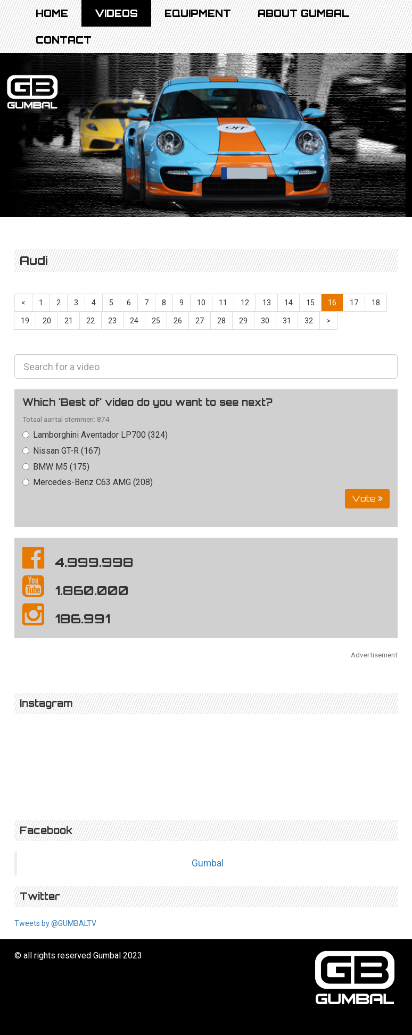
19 (25, 320)
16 (332, 302)
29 (243, 320)
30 (265, 320)
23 (112, 320)
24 (134, 320)
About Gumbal (304, 13)
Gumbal (208, 863)
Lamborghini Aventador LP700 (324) (95, 435)
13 (266, 302)
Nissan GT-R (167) (61, 451)
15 (310, 302)
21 (68, 320)
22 (90, 320)
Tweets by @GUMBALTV (55, 923)
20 (47, 320)
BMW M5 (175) (55, 467)
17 (354, 302)
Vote (367, 498)
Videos (116, 13)
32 (308, 320)
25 (156, 320)
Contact (64, 40)
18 (376, 302)
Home (52, 13)
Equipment (197, 13)
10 (201, 302)
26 (178, 320)
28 (221, 320)
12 (245, 302)
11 (223, 302)
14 (288, 302)
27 (199, 320)
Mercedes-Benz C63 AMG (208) (87, 482)
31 (287, 320)
